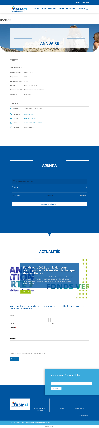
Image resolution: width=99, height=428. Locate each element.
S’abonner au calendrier (48, 204)
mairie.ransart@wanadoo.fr (33, 123)
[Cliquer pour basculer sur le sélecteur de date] (16, 187)
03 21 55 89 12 (29, 114)
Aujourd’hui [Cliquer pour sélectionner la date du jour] (50, 195)
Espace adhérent (82, 2)
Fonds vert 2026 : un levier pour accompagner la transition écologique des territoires (49, 270)
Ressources (70, 9)
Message (14, 338)
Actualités (52, 9)
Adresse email (56, 381)
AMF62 (43, 9)
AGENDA (61, 9)
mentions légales (83, 415)
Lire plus (25, 291)
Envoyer (14, 359)
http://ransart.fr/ (30, 118)
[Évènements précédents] (16, 195)
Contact (82, 9)
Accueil (36, 9)
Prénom (12, 323)
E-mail (13, 328)
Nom (52, 323)
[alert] (49, 181)
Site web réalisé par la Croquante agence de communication (30, 423)
